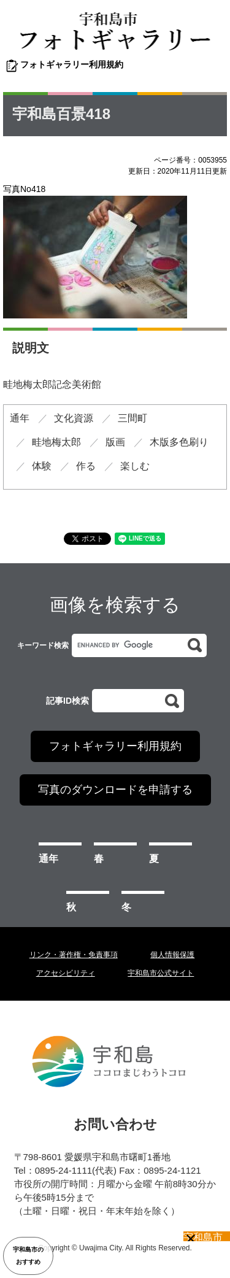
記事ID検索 (67, 701)
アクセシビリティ (65, 973)
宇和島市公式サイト (161, 973)
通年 (48, 858)
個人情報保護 (172, 954)
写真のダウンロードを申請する (115, 789)
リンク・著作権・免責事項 (73, 954)
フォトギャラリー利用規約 (71, 64)
